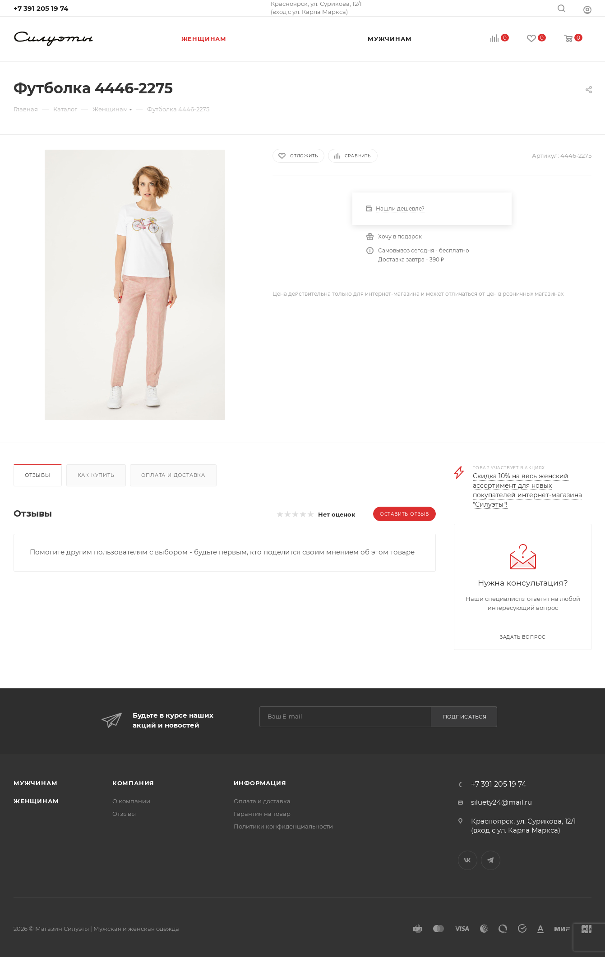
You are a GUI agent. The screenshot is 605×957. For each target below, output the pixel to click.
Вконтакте (467, 860)
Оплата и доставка (173, 475)
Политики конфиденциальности (283, 826)
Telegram (490, 860)
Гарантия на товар (262, 813)
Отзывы (38, 475)
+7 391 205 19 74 (41, 8)
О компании (131, 801)
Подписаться (465, 717)
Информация (260, 783)
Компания (133, 783)
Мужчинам (35, 783)
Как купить (96, 475)
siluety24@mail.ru (501, 802)
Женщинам (36, 801)
